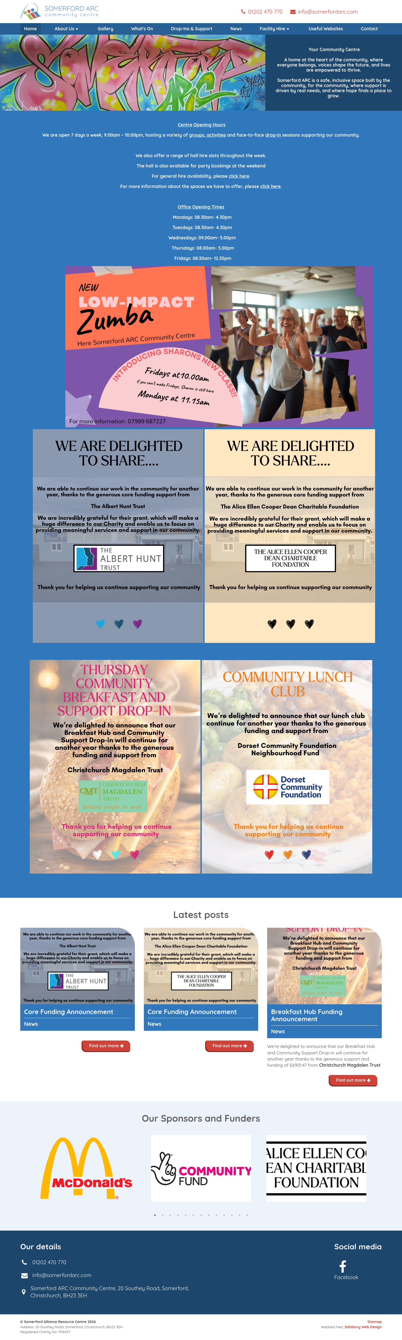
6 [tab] (193, 1215)
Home (30, 28)
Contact (369, 28)
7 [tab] (201, 1215)
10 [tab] (224, 1215)
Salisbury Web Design (363, 1327)
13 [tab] (247, 1215)
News (236, 28)
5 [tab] (185, 1215)
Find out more (106, 1045)
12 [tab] (239, 1215)
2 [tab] (162, 1215)
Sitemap (374, 1322)
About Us (67, 28)
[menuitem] (67, 28)
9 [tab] (216, 1215)
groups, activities (207, 135)
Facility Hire (275, 28)
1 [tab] (154, 1215)
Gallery (105, 28)
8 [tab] (208, 1215)
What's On (142, 28)
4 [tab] (177, 1215)
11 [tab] (231, 1215)
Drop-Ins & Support (192, 28)
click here (239, 176)
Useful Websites (326, 28)
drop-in (273, 135)
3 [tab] (170, 1215)
